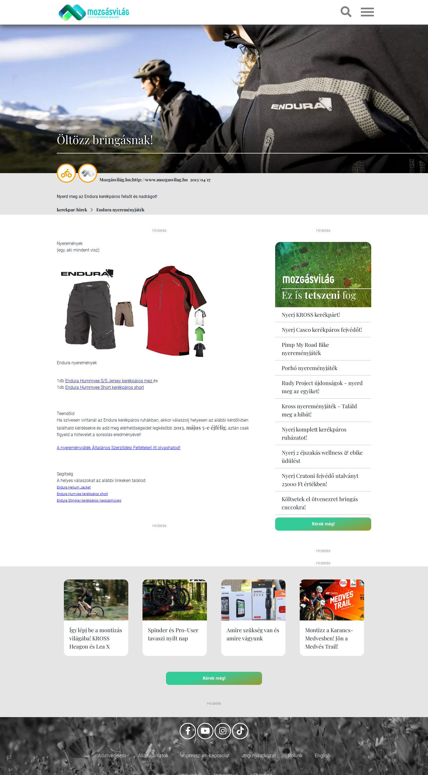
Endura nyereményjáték (120, 209)
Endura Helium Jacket (74, 487)
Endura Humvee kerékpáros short (82, 494)
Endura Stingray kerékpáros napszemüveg (89, 500)
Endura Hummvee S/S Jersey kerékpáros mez (109, 380)
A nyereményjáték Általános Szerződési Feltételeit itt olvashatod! (118, 447)
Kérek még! (323, 523)
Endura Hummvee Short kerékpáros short (104, 387)
